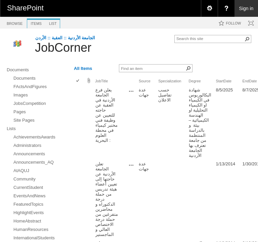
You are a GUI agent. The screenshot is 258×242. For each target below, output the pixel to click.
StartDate (224, 81)
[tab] (14, 22)
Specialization (169, 81)
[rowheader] (79, 123)
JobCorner (63, 47)
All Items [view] (83, 68)
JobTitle (101, 81)
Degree (195, 81)
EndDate (250, 81)
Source (144, 81)
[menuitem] (209, 8)
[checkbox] (78, 81)
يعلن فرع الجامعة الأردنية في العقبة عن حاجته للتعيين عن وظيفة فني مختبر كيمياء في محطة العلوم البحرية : (106, 115)
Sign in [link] (246, 8)
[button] (247, 39)
